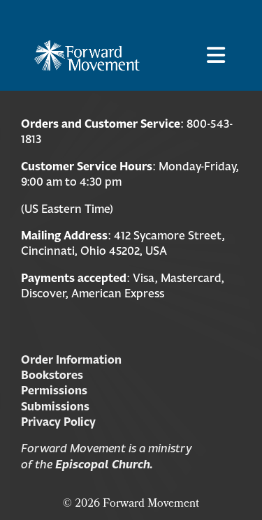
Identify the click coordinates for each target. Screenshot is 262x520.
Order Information (71, 359)
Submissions (55, 406)
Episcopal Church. (104, 464)
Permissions (54, 390)
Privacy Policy (58, 421)
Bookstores (52, 374)
